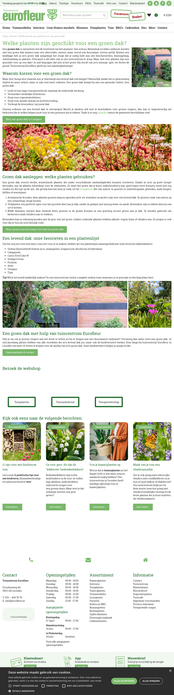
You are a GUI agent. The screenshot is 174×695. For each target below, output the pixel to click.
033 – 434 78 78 (13, 597)
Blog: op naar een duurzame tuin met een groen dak (35, 229)
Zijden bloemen (98, 614)
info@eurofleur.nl (15, 600)
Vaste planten (97, 590)
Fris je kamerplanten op (105, 464)
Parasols (94, 600)
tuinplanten (86, 189)
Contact (137, 580)
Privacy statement (143, 604)
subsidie (102, 112)
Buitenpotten (97, 610)
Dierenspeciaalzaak (101, 617)
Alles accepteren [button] (124, 681)
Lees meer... (12, 506)
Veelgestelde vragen (144, 607)
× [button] (170, 671)
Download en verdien (87, 663)
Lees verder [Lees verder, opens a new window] (96, 680)
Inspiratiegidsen (142, 594)
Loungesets (96, 597)
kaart (150, 3)
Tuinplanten (96, 587)
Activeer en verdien (35, 663)
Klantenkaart (140, 587)
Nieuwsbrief (140, 590)
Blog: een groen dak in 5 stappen (24, 119)
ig (168, 3)
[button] (58, 690)
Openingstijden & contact (20, 352)
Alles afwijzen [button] (151, 681)
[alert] (87, 681)
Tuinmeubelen (98, 594)
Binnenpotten (97, 607)
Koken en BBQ (98, 604)
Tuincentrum (140, 584)
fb (162, 3)
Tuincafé (138, 597)
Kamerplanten (98, 580)
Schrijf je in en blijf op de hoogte (146, 663)
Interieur (95, 584)
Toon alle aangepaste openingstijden (58, 643)
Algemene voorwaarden (146, 600)
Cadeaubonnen (98, 621)
